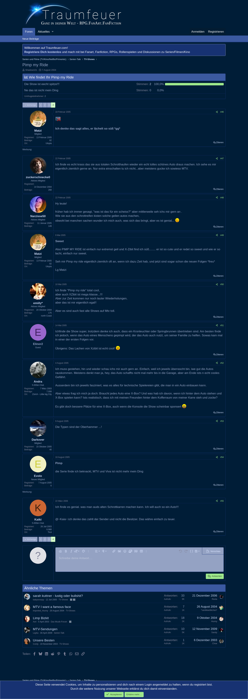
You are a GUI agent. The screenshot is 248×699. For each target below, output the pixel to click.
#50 (222, 284)
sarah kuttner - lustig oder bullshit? (58, 596)
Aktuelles (44, 31)
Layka (35, 633)
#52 (222, 363)
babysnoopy (38, 599)
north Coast (46, 316)
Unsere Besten (44, 640)
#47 (222, 158)
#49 (222, 235)
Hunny (214, 621)
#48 (222, 197)
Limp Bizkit (41, 618)
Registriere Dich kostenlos (42, 52)
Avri (34, 622)
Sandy (214, 632)
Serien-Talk (59, 633)
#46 (222, 112)
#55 (222, 501)
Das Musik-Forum (59, 622)
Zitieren (220, 142)
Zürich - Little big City (42, 394)
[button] (52, 32)
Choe (214, 643)
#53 (222, 421)
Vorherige (31, 105)
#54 (222, 457)
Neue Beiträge (30, 38)
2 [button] (143, 84)
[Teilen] (217, 112)
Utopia (49, 143)
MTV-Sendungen (45, 629)
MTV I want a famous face (52, 607)
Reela (214, 599)
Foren (29, 31)
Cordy (35, 644)
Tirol (50, 532)
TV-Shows (63, 599)
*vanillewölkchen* (209, 610)
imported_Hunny (40, 610)
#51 (222, 325)
